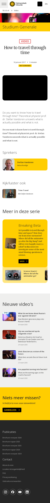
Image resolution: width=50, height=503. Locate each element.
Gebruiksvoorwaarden (12, 481)
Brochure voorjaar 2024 (12, 453)
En (46, 4)
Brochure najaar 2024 (11, 449)
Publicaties (9, 432)
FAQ (4, 473)
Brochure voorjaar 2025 (12, 445)
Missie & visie (8, 465)
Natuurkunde (25, 66)
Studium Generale (20, 27)
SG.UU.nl (6, 10)
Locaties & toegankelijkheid (14, 469)
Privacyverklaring (10, 477)
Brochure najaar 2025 (11, 441)
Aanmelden (10, 410)
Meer (22, 261)
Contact (7, 459)
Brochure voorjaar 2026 (12, 437)
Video (16, 10)
